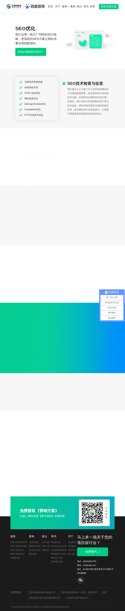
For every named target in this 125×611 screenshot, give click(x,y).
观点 (79, 6)
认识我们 (72, 542)
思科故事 (72, 546)
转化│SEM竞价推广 (19, 546)
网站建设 (33, 554)
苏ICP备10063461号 (60, 607)
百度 (104, 592)
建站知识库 (56, 542)
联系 (92, 6)
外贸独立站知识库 (59, 546)
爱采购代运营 (35, 546)
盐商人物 (46, 546)
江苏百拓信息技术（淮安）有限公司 (79, 592)
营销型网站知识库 (59, 550)
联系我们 (72, 550)
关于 (57, 6)
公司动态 (46, 542)
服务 (65, 6)
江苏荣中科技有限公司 (77, 598)
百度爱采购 (15, 558)
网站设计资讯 (57, 558)
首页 (50, 6)
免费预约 (92, 551)
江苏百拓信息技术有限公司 (42, 592)
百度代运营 (34, 542)
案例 (73, 6)
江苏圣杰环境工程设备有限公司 (44, 598)
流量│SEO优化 (17, 550)
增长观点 (46, 550)
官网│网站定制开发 (18, 542)
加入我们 (72, 554)
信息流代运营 (35, 550)
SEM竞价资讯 (57, 562)
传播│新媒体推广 (17, 554)
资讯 (86, 6)
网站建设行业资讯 (59, 554)
